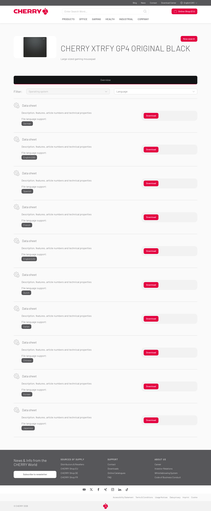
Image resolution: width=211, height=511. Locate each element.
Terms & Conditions (144, 497)
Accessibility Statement (123, 497)
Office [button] (83, 19)
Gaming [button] (96, 19)
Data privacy (175, 497)
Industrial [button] (126, 19)
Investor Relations (164, 468)
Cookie (194, 497)
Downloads (113, 468)
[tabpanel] (105, 263)
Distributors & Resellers (72, 464)
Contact (153, 3)
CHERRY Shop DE (69, 473)
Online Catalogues (116, 473)
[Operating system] (68, 91)
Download (151, 115)
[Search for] (101, 11)
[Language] (155, 91)
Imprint (186, 497)
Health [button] (110, 19)
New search (189, 38)
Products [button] (68, 19)
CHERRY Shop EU (69, 468)
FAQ (109, 477)
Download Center (168, 3)
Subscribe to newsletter (35, 474)
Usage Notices (161, 497)
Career (158, 464)
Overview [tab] (105, 79)
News (143, 3)
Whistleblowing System (166, 473)
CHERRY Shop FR (69, 477)
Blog (135, 3)
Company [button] (143, 19)
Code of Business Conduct (168, 477)
